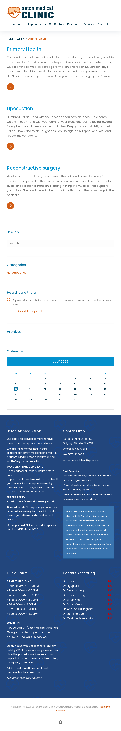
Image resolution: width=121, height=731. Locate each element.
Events (21, 38)
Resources (74, 24)
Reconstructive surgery (33, 168)
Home (10, 38)
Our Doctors (56, 24)
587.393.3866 (79, 449)
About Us (19, 24)
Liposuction (20, 108)
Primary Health (24, 49)
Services (89, 24)
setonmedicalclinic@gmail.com (82, 460)
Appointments (37, 24)
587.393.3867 (76, 454)
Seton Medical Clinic (40, 628)
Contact (102, 24)
